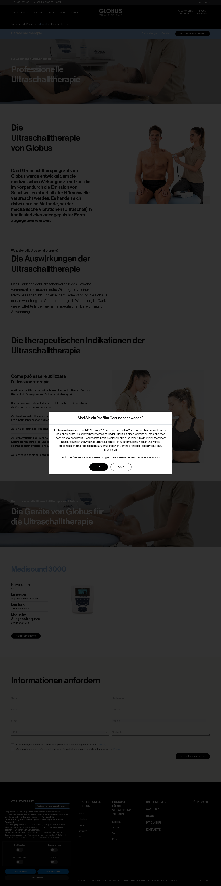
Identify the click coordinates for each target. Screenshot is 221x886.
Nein (121, 467)
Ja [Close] (98, 467)
